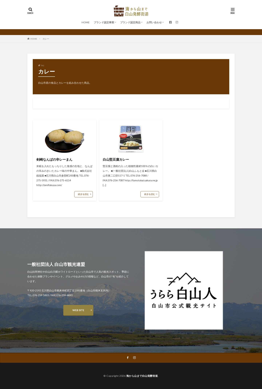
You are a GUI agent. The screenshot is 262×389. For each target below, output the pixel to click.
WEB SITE (78, 310)
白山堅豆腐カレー (116, 159)
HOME (86, 22)
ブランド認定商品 (130, 22)
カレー (46, 38)
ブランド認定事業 (104, 22)
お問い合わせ (154, 22)
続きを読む (83, 194)
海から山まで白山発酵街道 (142, 375)
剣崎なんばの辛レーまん (54, 159)
